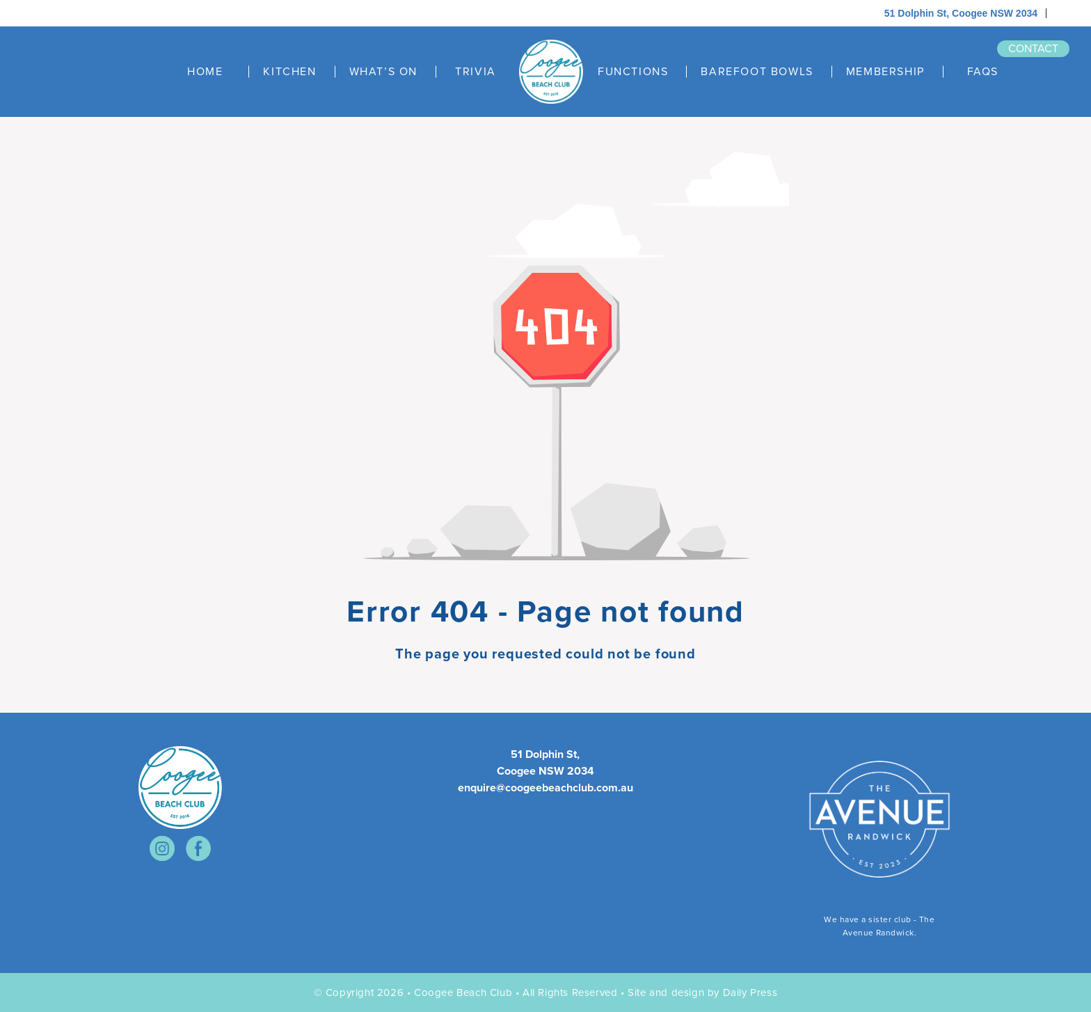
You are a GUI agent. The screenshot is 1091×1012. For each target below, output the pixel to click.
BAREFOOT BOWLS (757, 71)
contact (1033, 48)
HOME (205, 71)
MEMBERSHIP (885, 71)
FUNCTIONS (633, 71)
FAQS (982, 71)
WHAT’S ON (383, 71)
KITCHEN (289, 71)
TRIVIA (475, 71)
